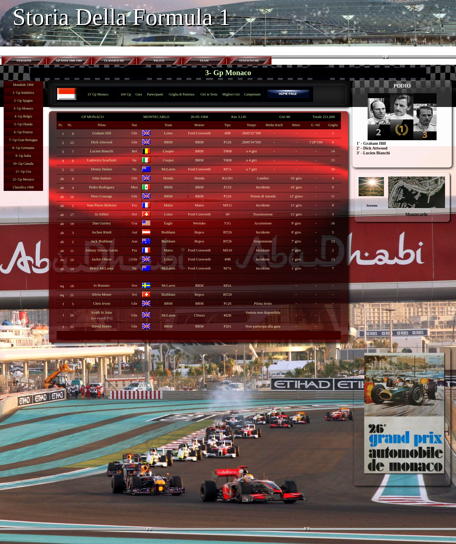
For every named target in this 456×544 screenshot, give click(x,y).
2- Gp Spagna (23, 100)
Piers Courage (101, 196)
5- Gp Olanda (23, 124)
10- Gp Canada (23, 164)
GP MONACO (92, 117)
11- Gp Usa (23, 171)
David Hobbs (102, 326)
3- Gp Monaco (23, 108)
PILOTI (159, 60)
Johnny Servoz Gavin (102, 250)
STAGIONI (24, 60)
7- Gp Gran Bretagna (23, 140)
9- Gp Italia (23, 156)
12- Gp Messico (23, 179)
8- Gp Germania (23, 148)
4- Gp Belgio (23, 116)
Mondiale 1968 (23, 85)
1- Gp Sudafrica (23, 93)
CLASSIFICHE (114, 60)
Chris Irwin (101, 303)
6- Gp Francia (23, 132)
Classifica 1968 (23, 187)
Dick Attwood (101, 142)
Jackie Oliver (102, 259)
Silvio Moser (101, 294)
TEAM (204, 60)
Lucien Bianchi (101, 151)
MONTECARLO (156, 117)
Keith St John (101, 312)
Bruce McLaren (101, 268)
